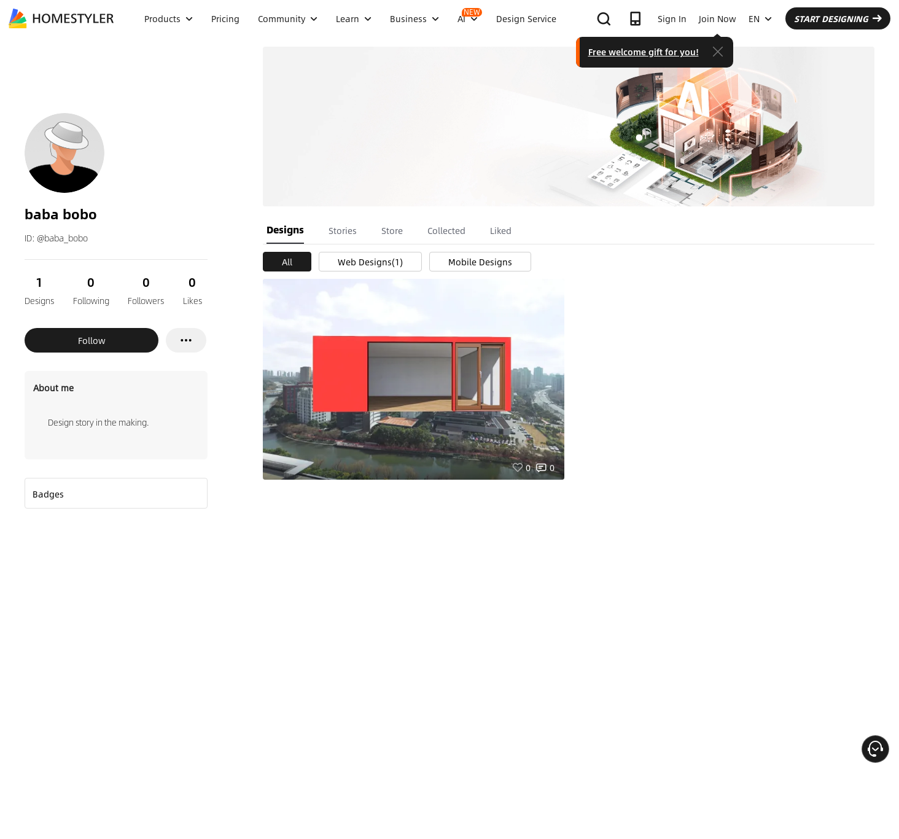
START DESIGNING (838, 18)
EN (760, 18)
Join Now (717, 18)
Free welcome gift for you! (643, 51)
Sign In (672, 18)
